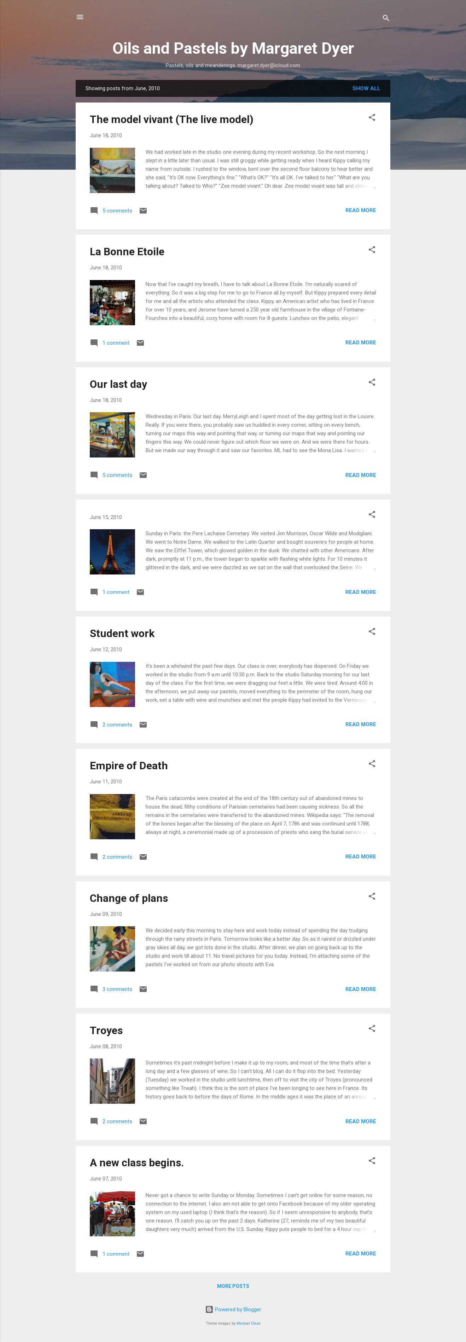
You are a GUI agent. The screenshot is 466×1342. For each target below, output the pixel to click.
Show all (366, 88)
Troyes (106, 1030)
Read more (360, 210)
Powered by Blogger (233, 1309)
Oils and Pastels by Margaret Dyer (233, 48)
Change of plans (129, 898)
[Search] (386, 19)
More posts (233, 1286)
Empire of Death (129, 765)
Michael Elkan (249, 1323)
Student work (122, 633)
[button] (372, 118)
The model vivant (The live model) (172, 119)
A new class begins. (137, 1162)
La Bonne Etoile (127, 251)
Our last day (118, 384)
